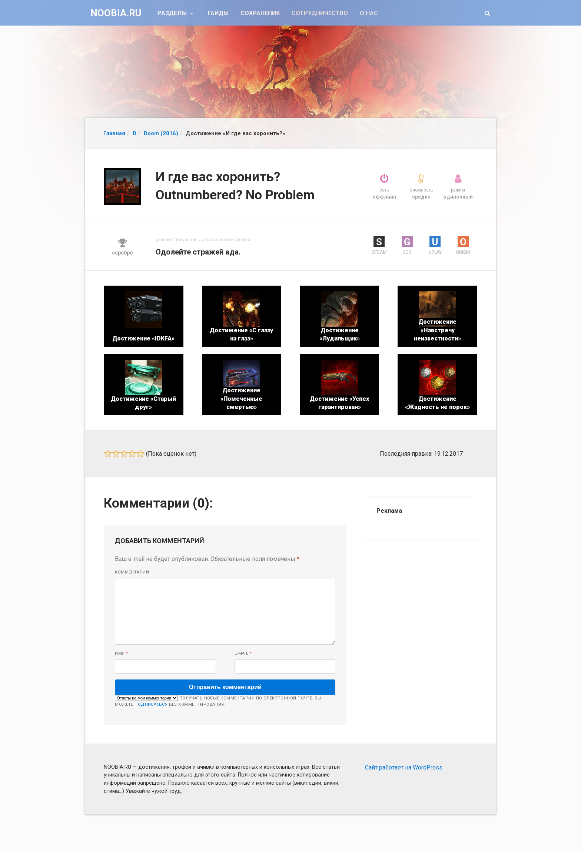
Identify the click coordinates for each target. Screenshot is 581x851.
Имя (121, 653)
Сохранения (260, 13)
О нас (369, 13)
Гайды (218, 13)
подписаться (151, 704)
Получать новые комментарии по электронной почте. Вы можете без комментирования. (218, 701)
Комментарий (132, 572)
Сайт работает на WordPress (403, 767)
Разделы (172, 13)
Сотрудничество (320, 13)
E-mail (243, 653)
